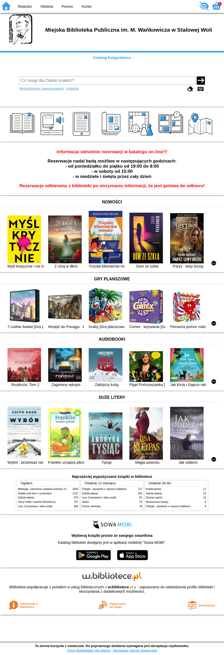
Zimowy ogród (154, 497)
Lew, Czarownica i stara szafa (35, 506)
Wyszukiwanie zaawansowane (41, 88)
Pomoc (67, 6)
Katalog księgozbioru (112, 58)
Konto (87, 6)
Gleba (85, 502)
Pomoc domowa (91, 506)
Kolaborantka (153, 489)
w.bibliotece (120, 587)
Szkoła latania (26, 497)
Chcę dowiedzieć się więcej (88, 650)
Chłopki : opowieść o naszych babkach (104, 489)
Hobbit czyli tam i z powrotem (35, 493)
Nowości (25, 6)
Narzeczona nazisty (157, 502)
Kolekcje (72, 88)
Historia (46, 6)
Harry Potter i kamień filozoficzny (37, 502)
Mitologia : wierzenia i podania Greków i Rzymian (46, 489)
